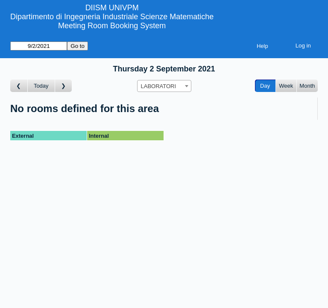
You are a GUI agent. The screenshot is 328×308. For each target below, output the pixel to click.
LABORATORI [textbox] (158, 86)
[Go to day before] (19, 86)
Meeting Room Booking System (112, 25)
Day (265, 86)
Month (307, 86)
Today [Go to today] (41, 86)
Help (262, 46)
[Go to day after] (63, 86)
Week (286, 86)
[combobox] (164, 86)
